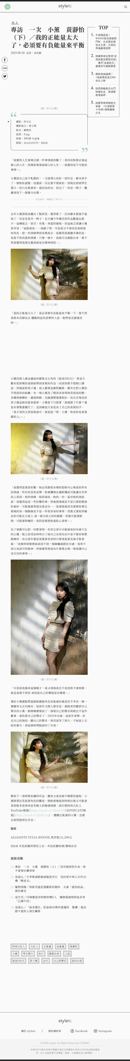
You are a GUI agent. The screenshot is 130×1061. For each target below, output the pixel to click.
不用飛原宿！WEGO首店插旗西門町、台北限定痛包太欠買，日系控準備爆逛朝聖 (106, 41)
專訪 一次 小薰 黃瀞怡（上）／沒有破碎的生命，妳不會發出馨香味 (50, 868)
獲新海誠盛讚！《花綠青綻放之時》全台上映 (106, 77)
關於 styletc (28, 1031)
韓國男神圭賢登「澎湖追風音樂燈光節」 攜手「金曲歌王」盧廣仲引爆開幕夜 (106, 61)
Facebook (79, 1031)
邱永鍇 (37, 53)
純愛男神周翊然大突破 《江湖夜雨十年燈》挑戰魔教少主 (106, 108)
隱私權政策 (54, 1031)
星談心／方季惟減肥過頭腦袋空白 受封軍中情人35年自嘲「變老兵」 (50, 879)
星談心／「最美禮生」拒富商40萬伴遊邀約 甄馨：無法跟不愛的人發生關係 (50, 909)
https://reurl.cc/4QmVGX (47, 810)
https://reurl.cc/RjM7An (32, 815)
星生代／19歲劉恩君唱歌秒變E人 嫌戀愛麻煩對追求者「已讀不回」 (50, 899)
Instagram (103, 1031)
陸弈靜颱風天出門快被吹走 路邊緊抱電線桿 (106, 91)
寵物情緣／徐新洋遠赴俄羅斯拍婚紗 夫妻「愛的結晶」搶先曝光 (50, 889)
